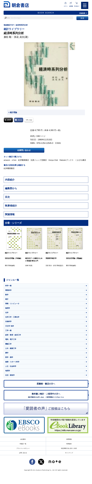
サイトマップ (69, 452)
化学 (6, 312)
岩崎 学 (27, 265)
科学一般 (8, 286)
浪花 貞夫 (19, 37)
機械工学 (8, 344)
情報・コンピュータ (12, 303)
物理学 (7, 308)
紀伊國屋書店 (23, 160)
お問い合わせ (23, 452)
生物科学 (8, 321)
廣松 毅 (8, 37)
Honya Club (53, 160)
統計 (6, 299)
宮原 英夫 (49, 265)
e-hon (14, 160)
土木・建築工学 (10, 348)
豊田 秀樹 (8, 265)
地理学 (7, 371)
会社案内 (23, 439)
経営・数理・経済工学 (13, 335)
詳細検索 (83, 13)
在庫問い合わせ (24, 150)
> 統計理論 (12, 112)
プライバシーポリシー (23, 448)
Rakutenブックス (66, 160)
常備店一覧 (23, 443)
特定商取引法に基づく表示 (69, 448)
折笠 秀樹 (56, 265)
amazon (7, 160)
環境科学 (8, 290)
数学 (6, 295)
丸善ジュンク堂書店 (39, 160)
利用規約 (69, 443)
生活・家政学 (10, 375)
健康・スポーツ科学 (12, 362)
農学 (6, 353)
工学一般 (8, 330)
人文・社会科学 (10, 366)
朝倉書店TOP (9, 25)
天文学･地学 (9, 326)
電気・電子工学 (10, 339)
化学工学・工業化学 (12, 317)
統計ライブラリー (14, 29)
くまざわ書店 (80, 160)
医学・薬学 (9, 357)
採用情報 (69, 439)
